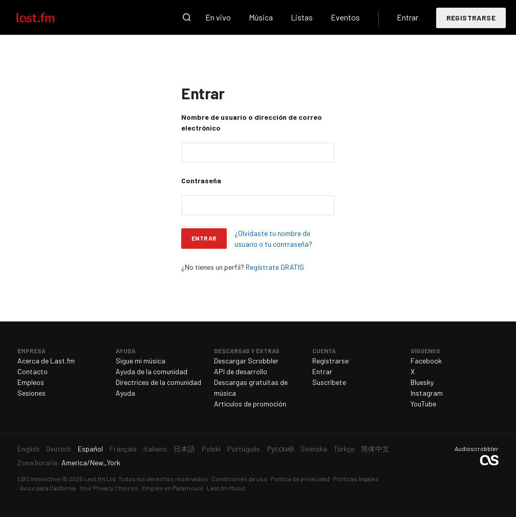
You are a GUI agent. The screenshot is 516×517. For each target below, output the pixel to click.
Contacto (32, 371)
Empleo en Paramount (172, 487)
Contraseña (201, 180)
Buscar (187, 17)
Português (243, 448)
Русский (280, 448)
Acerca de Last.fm (46, 360)
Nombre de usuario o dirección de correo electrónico (251, 122)
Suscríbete (329, 382)
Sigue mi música (140, 360)
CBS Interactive (39, 478)
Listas (302, 17)
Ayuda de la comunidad (151, 371)
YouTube (423, 403)
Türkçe (344, 448)
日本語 (184, 448)
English (28, 448)
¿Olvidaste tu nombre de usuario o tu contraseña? (273, 238)
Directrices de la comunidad (158, 382)
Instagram (427, 393)
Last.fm (47, 17)
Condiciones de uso (239, 478)
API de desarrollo (240, 371)
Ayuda (125, 393)
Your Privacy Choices (108, 487)
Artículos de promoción (250, 403)
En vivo (218, 17)
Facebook (426, 360)
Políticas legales (356, 478)
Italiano (155, 448)
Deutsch (58, 448)
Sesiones (31, 393)
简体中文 (375, 448)
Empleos (30, 382)
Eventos (345, 17)
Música (261, 17)
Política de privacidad (300, 478)
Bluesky (422, 382)
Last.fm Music (226, 487)
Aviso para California (48, 487)
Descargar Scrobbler (246, 360)
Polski (211, 448)
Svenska (313, 448)
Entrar (407, 17)
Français (123, 448)
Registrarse (471, 17)
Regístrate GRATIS (275, 267)
